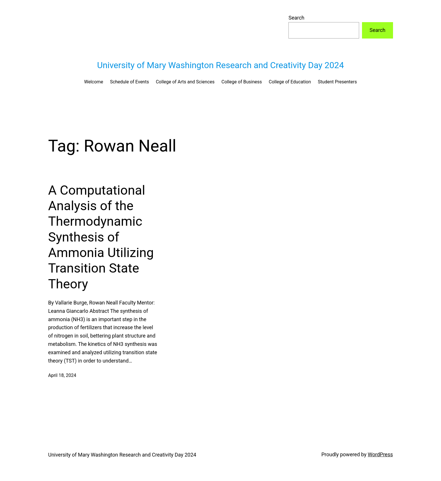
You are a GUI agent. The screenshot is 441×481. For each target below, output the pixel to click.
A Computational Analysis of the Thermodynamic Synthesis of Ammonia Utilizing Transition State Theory (101, 237)
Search (296, 18)
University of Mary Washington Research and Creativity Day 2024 (220, 65)
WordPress (380, 454)
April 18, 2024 (62, 375)
